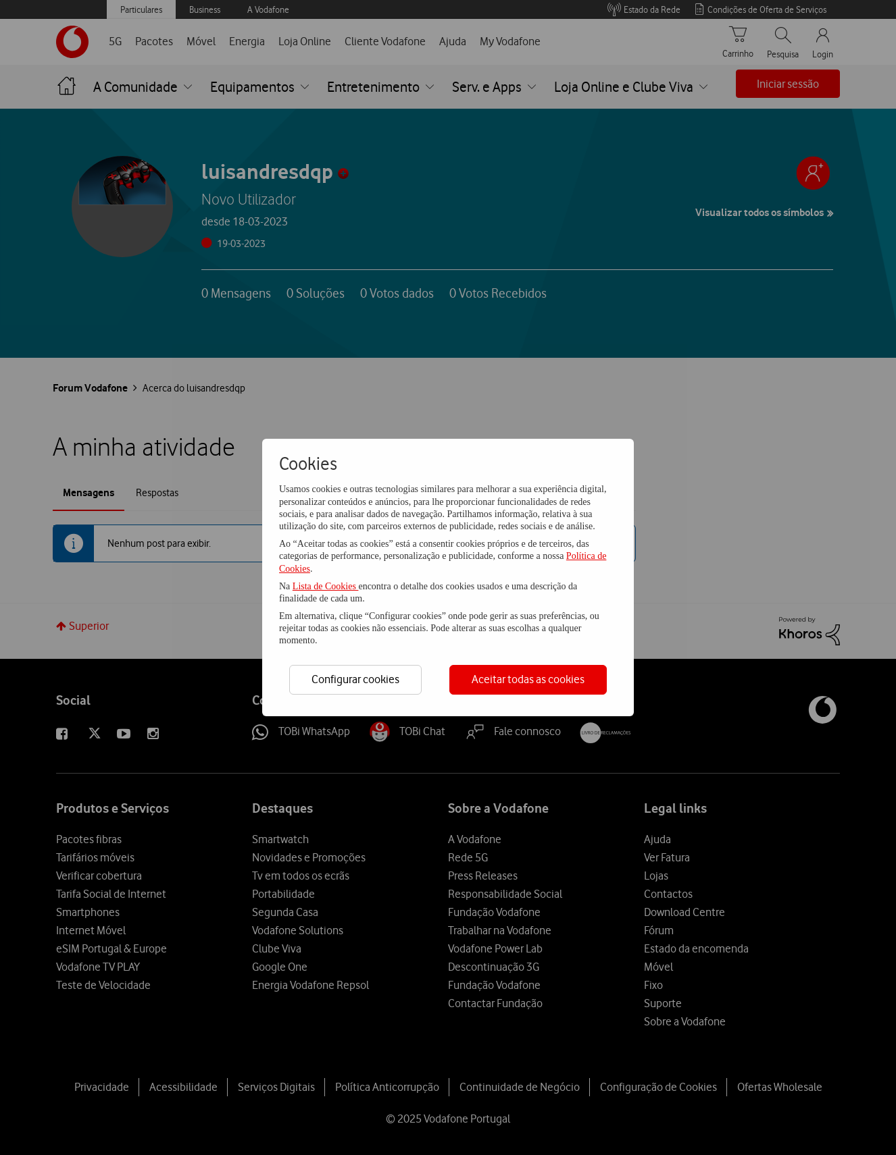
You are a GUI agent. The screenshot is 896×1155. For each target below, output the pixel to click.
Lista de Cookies (326, 586)
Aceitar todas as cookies (528, 679)
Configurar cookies (355, 679)
